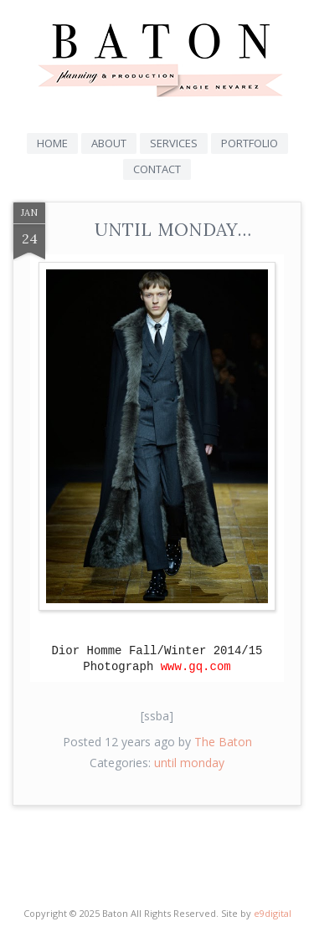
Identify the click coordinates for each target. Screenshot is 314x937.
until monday (189, 763)
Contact (157, 169)
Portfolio (249, 143)
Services (174, 143)
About (108, 143)
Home (52, 143)
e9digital (272, 913)
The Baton (223, 742)
